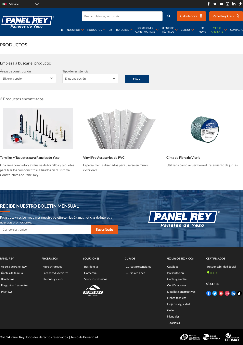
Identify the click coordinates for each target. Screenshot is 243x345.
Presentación (175, 273)
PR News (202, 29)
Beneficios (7, 279)
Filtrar (137, 79)
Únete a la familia (12, 273)
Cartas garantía (177, 279)
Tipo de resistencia (75, 71)
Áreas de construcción (15, 71)
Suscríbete (104, 229)
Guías (170, 310)
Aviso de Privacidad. (85, 337)
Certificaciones (176, 285)
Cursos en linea (135, 273)
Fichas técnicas (176, 297)
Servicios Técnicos (95, 279)
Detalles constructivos (181, 291)
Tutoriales (173, 322)
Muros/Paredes (52, 266)
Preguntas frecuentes (14, 285)
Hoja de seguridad (178, 304)
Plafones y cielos (52, 279)
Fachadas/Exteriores (55, 273)
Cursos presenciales (138, 266)
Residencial (91, 266)
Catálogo (173, 266)
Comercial (90, 273)
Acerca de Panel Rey (14, 266)
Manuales (173, 316)
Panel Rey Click (226, 16)
